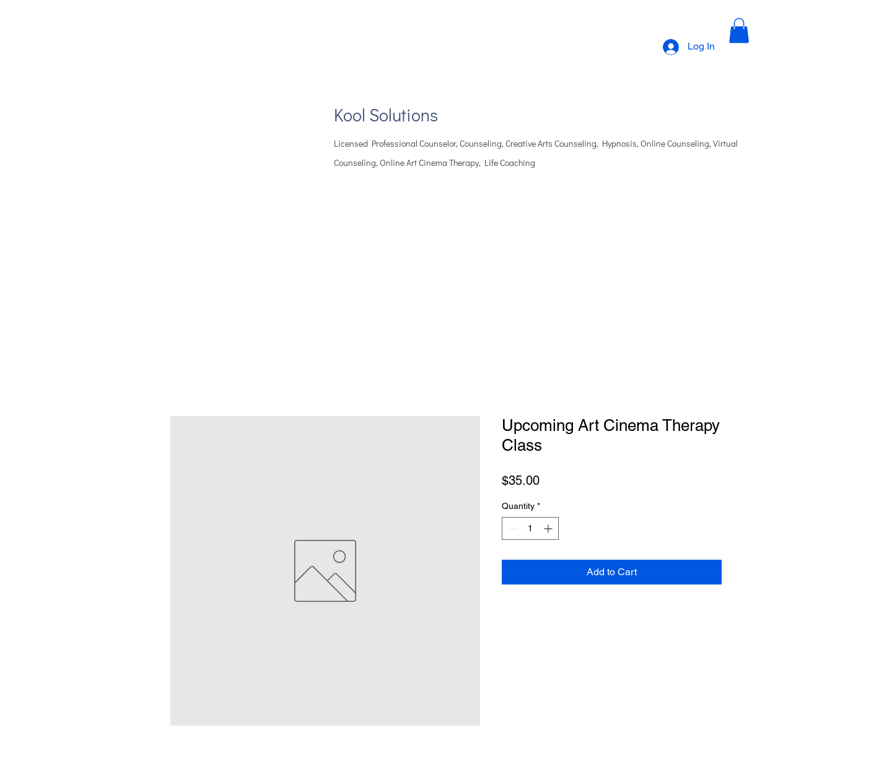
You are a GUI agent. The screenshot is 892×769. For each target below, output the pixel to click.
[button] (739, 30)
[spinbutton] (530, 528)
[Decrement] (511, 528)
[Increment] (549, 528)
